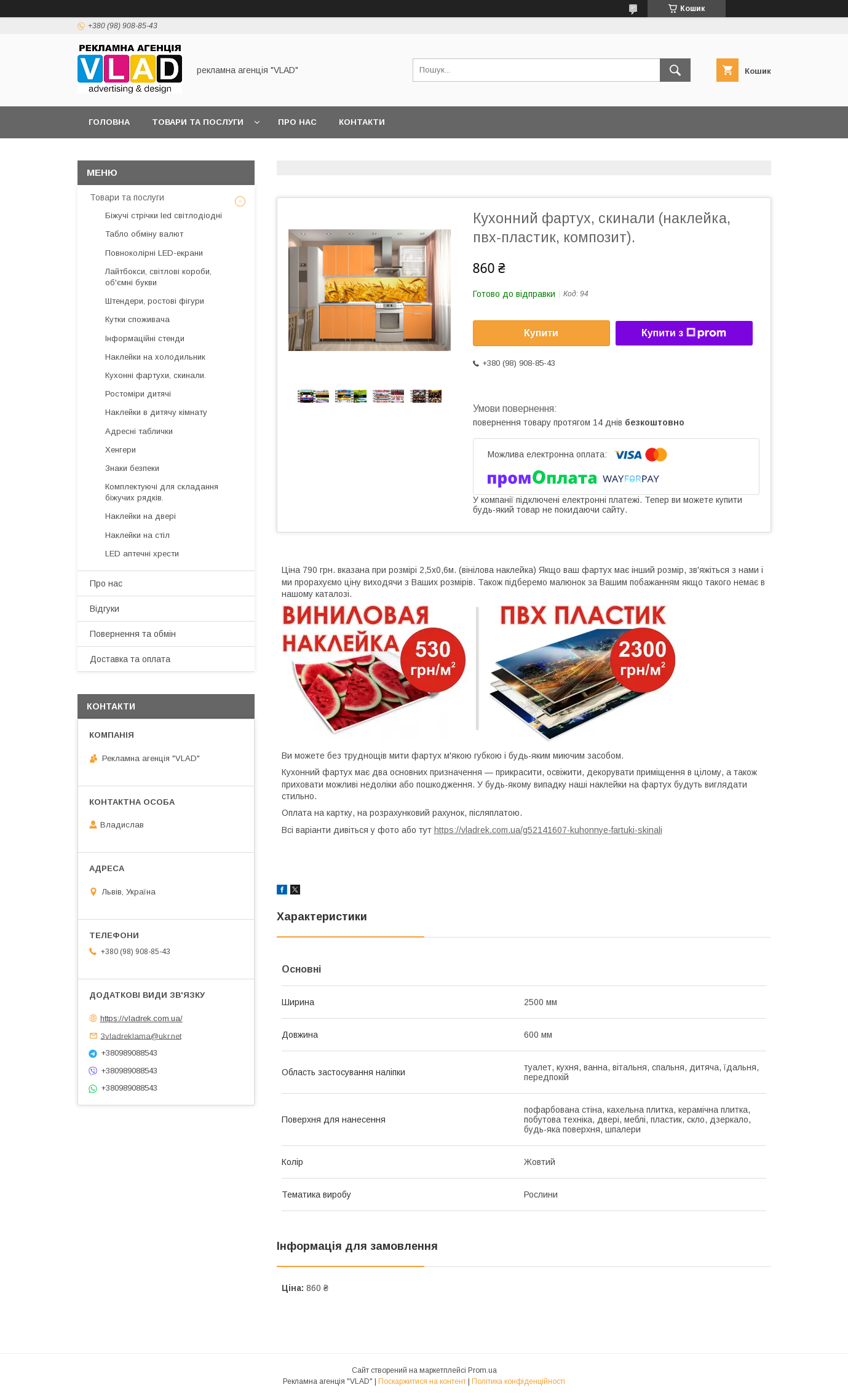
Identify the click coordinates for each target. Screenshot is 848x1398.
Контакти (362, 122)
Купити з (683, 333)
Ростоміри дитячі (138, 393)
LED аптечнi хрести (142, 553)
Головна (109, 122)
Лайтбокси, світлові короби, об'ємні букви (158, 277)
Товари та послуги (198, 122)
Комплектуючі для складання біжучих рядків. (161, 492)
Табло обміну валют (144, 234)
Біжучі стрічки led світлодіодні (163, 215)
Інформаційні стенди (144, 338)
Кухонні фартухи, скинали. (155, 375)
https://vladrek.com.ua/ (141, 1018)
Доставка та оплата (130, 659)
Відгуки (104, 609)
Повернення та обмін (133, 634)
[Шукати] (675, 70)
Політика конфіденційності (518, 1381)
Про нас (297, 122)
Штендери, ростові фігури (154, 301)
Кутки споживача (137, 319)
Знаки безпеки (132, 468)
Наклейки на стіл (137, 535)
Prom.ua (482, 1370)
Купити (541, 333)
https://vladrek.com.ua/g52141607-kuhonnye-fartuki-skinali (548, 830)
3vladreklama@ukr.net (141, 1035)
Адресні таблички (139, 431)
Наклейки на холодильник (155, 356)
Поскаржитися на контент (422, 1381)
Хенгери (120, 449)
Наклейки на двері (140, 516)
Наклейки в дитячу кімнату (156, 412)
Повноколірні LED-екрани (154, 253)
